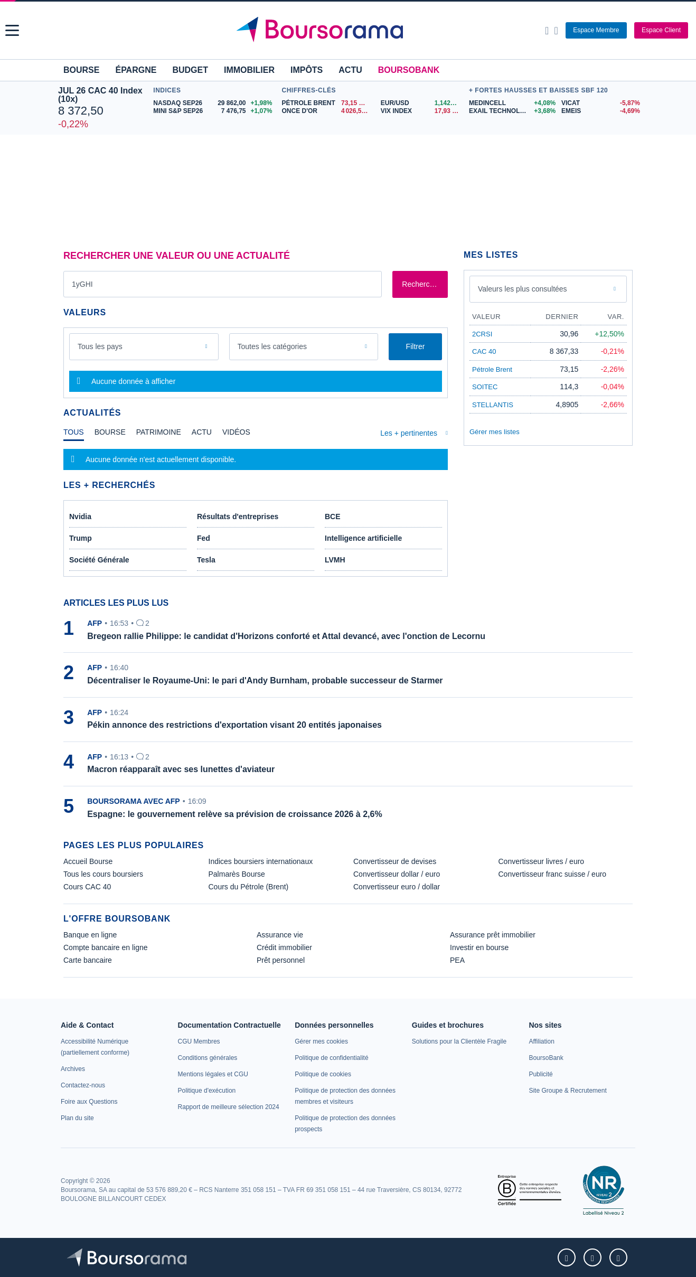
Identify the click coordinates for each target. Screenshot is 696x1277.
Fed (203, 538)
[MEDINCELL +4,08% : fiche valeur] (511, 103)
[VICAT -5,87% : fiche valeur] (599, 103)
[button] (12, 30)
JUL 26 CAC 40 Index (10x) (100, 95)
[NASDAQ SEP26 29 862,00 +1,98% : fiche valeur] (214, 103)
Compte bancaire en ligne (105, 947)
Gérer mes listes (494, 432)
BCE (333, 516)
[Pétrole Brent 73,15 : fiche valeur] (327, 103)
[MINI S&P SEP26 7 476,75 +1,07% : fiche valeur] (214, 111)
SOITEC (484, 387)
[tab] (73, 435)
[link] (73, 1069)
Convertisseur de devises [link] (394, 861)
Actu (350, 69)
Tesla (206, 560)
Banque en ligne (90, 935)
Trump (80, 538)
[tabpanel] (255, 459)
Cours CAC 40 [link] (87, 886)
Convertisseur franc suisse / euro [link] (553, 874)
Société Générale (99, 560)
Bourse (81, 69)
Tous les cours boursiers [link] (103, 874)
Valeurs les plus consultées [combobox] (522, 289)
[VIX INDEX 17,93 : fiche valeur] (422, 111)
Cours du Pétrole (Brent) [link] (249, 886)
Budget (190, 69)
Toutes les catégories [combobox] (272, 346)
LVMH (335, 560)
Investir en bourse (479, 947)
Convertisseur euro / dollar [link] (396, 886)
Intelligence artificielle (363, 538)
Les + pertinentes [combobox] (408, 433)
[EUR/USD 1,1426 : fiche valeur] (422, 103)
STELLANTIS (492, 405)
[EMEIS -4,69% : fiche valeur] (599, 111)
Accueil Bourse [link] (87, 861)
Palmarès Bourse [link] (237, 874)
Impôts (306, 69)
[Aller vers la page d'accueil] (350, 30)
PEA (457, 960)
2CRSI (482, 334)
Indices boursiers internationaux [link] (261, 861)
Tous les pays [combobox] (100, 346)
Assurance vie (280, 935)
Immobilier (249, 69)
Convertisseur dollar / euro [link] (396, 874)
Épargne (135, 69)
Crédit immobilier (284, 947)
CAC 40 (484, 351)
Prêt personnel (281, 960)
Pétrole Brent (492, 369)
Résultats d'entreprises (237, 516)
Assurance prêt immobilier (492, 935)
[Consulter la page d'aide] (556, 30)
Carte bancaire (87, 960)
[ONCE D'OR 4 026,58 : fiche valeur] (327, 111)
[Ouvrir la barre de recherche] (547, 30)
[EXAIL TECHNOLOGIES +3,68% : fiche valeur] (511, 111)
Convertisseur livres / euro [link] (542, 861)
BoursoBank (408, 69)
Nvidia (80, 516)
